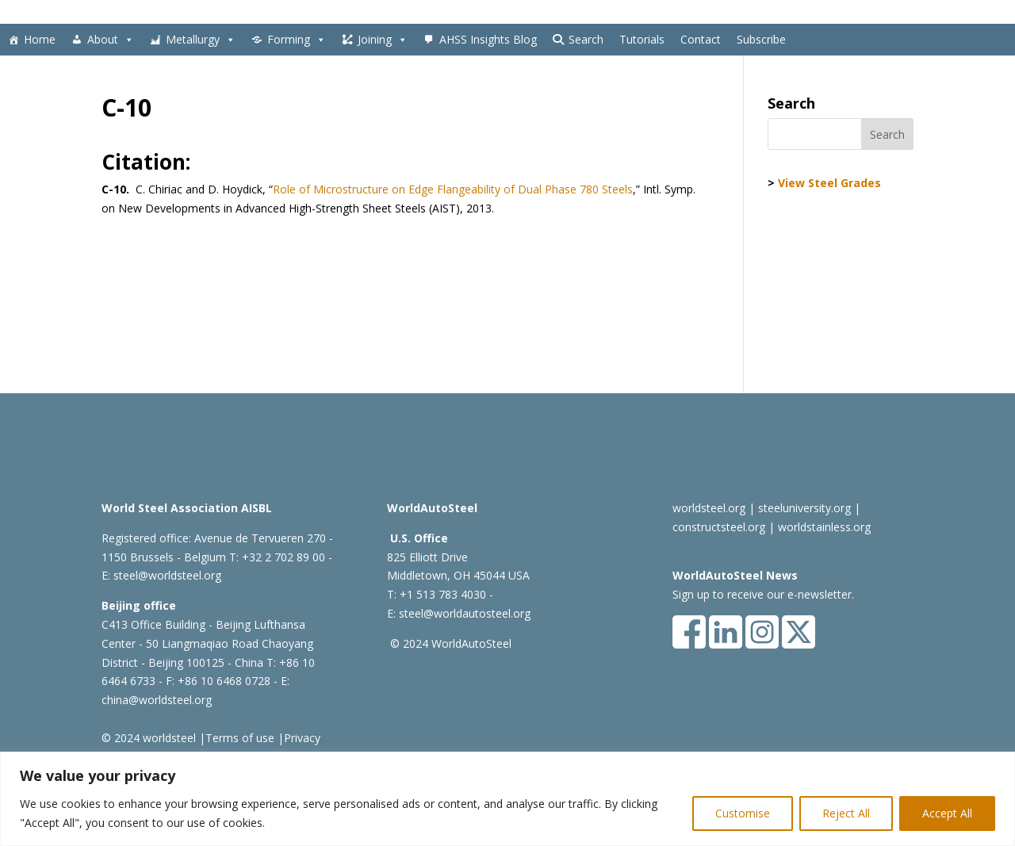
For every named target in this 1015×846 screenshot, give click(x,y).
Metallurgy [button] (201, 40)
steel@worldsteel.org (167, 575)
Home (40, 39)
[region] (507, 799)
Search (586, 39)
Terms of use (239, 737)
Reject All (846, 813)
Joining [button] (383, 40)
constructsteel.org (718, 526)
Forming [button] (296, 40)
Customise (742, 813)
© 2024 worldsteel (149, 737)
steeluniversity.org (804, 507)
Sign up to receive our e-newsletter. (763, 594)
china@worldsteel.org (157, 699)
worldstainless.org (824, 526)
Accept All (947, 813)
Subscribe (761, 39)
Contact (700, 39)
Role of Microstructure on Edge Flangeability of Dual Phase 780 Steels (453, 189)
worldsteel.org (708, 507)
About (110, 40)
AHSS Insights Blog (488, 39)
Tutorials (642, 39)
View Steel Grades (829, 182)
